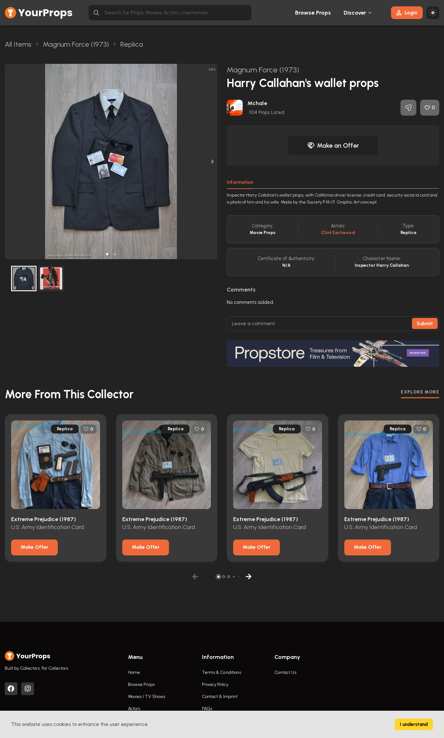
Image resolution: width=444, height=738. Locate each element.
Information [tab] (240, 182)
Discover (355, 12)
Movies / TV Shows (146, 696)
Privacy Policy (215, 684)
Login (406, 13)
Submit (425, 323)
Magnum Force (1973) (263, 69)
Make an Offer (333, 145)
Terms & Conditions (221, 672)
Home (134, 672)
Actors (134, 708)
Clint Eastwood (338, 232)
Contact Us (285, 672)
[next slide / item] (212, 161)
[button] (107, 254)
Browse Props (313, 12)
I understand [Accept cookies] (414, 724)
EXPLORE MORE (420, 392)
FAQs (207, 708)
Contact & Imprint (220, 696)
